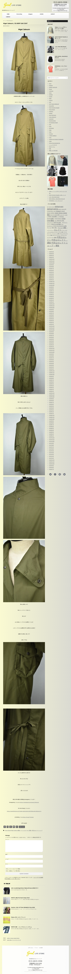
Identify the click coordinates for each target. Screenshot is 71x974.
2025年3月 (51, 276)
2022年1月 (51, 346)
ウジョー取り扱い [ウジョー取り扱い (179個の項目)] (52, 228)
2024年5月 (51, 294)
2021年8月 (51, 356)
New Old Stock (52, 115)
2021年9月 (51, 354)
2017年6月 (51, 449)
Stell (50, 132)
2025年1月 (51, 279)
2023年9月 (51, 309)
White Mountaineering (54, 143)
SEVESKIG (51, 128)
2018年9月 (51, 421)
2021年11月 (51, 350)
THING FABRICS (52, 135)
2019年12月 (51, 393)
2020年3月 (51, 387)
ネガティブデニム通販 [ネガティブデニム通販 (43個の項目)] (59, 232)
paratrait (51, 119)
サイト (6, 864)
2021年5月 (51, 361)
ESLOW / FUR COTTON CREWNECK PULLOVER (23, 907)
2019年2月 (51, 411)
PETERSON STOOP (53, 122)
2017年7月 (51, 447)
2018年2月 (51, 434)
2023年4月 (51, 318)
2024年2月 (51, 300)
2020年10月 (51, 374)
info (50, 102)
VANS (50, 141)
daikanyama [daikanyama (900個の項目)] (52, 209)
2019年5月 (51, 406)
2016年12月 (51, 460)
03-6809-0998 (60, 2)
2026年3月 (51, 253)
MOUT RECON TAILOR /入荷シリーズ (57, 195)
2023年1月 (51, 324)
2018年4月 (51, 430)
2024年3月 (51, 298)
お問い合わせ (30, 947)
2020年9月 (51, 376)
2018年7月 (51, 424)
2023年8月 (51, 311)
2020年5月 (51, 383)
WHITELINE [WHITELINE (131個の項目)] (60, 220)
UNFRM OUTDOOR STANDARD (56, 139)
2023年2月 (51, 322)
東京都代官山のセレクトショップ (35, 958)
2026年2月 (51, 255)
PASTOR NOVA (52, 120)
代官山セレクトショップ (37, 830)
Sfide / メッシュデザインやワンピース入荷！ (61, 28)
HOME (8, 14)
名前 (6, 854)
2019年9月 (51, 398)
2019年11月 (51, 395)
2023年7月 (51, 313)
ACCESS (41, 14)
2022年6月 (51, 337)
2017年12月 (51, 437)
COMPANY (8, 16)
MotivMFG (51, 106)
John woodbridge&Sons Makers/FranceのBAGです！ (25, 888)
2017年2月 (51, 456)
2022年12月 (51, 326)
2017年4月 (51, 452)
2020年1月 (51, 391)
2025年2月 (51, 277)
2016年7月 (51, 469)
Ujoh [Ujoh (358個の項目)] (63, 218)
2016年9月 (51, 465)
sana (50, 126)
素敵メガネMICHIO (53, 150)
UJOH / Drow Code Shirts (13, 938)
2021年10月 (51, 352)
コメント (7, 839)
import (50, 100)
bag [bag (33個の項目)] (47, 206)
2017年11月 (51, 439)
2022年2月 (51, 344)
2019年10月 (51, 396)
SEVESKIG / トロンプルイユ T (55, 200)
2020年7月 (51, 380)
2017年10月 (51, 441)
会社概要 (41, 947)
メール (7, 859)
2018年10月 (51, 419)
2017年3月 (51, 454)
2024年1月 (51, 302)
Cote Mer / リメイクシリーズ (14, 940)
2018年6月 (51, 426)
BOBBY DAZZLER (53, 87)
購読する (50, 21)
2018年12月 (51, 415)
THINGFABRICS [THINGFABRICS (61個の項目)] (57, 218)
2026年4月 (51, 251)
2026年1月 (51, 257)
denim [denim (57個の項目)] (59, 209)
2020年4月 (51, 385)
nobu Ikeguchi (52, 117)
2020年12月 (51, 370)
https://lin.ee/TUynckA (28, 817)
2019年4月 (51, 408)
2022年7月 (51, 335)
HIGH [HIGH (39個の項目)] (55, 211)
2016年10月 (51, 463)
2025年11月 (51, 261)
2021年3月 (51, 365)
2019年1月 (51, 413)
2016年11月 (51, 462)
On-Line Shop (19, 14)
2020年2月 (51, 389)
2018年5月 (51, 428)
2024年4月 (51, 296)
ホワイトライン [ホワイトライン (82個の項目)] (57, 235)
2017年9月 (51, 443)
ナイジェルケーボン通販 (25, 830)
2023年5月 (51, 316)
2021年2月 (51, 367)
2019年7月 (51, 402)
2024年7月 (51, 290)
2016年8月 (51, 467)
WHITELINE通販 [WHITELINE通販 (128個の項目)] (56, 224)
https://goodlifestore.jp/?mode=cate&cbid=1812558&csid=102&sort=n (24, 811)
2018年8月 (51, 422)
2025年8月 (51, 266)
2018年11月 (51, 417)
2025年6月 (51, 270)
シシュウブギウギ (53, 145)
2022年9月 (51, 331)
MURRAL (51, 111)
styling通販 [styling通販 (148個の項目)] (50, 218)
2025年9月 (51, 264)
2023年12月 (51, 303)
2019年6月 (51, 404)
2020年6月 (51, 382)
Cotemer (51, 91)
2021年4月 (51, 363)
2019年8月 (51, 400)
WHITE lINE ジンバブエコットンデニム (21, 927)
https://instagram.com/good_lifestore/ (29, 802)
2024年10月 (51, 285)
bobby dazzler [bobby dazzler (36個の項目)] (51, 206)
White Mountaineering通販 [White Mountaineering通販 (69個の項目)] (60, 226)
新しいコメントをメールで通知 (13, 868)
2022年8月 (51, 333)
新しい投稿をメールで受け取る (13, 871)
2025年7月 (51, 268)
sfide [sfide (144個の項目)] (49, 216)
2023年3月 (51, 320)
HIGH (50, 98)
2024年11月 (51, 283)
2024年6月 (51, 292)
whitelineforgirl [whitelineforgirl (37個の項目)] (50, 222)
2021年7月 (51, 357)
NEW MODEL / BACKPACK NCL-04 (57, 199)
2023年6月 (51, 315)
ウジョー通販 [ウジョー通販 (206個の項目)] (62, 228)
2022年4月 (51, 341)
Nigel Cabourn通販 (15, 830)
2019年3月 (51, 409)
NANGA (50, 113)
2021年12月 (51, 348)
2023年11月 (51, 305)
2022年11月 (51, 328)
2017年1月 (51, 458)
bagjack (51, 85)
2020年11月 (51, 372)
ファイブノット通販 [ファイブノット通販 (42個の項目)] (55, 233)
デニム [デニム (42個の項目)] (63, 230)
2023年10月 (51, 307)
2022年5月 (51, 339)
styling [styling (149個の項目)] (61, 216)
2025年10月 (51, 263)
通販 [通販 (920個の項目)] (57, 245)
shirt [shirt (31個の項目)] (58, 216)
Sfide (50, 130)
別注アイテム (52, 146)
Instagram (30, 14)
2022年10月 (51, 329)
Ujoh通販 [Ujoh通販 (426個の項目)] (50, 220)
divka (50, 93)
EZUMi (50, 96)
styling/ (51, 133)
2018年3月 (51, 432)
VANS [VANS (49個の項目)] (55, 220)
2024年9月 (51, 287)
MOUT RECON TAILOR (54, 107)
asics (50, 83)
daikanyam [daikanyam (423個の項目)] (59, 207)
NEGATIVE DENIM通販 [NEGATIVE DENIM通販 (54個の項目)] (55, 215)
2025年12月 (51, 259)
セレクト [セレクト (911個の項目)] (58, 230)
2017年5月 (51, 450)
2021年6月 (51, 359)
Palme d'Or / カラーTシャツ (18, 917)
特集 (50, 148)
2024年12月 (51, 281)
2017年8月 (51, 445)
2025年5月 (51, 272)
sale (50, 124)
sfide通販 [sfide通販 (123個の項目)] (54, 216)
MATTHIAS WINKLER (54, 104)
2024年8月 (51, 289)
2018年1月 (51, 436)
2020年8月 (51, 378)
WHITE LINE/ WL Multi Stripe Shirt (20, 897)
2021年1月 (51, 369)
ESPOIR (51, 94)
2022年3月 (51, 342)
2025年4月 (51, 274)
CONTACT (53, 14)
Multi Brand (8, 830)
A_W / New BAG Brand (60, 46)
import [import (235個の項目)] (58, 211)
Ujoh (50, 137)
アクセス (36, 947)
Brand (50, 89)
